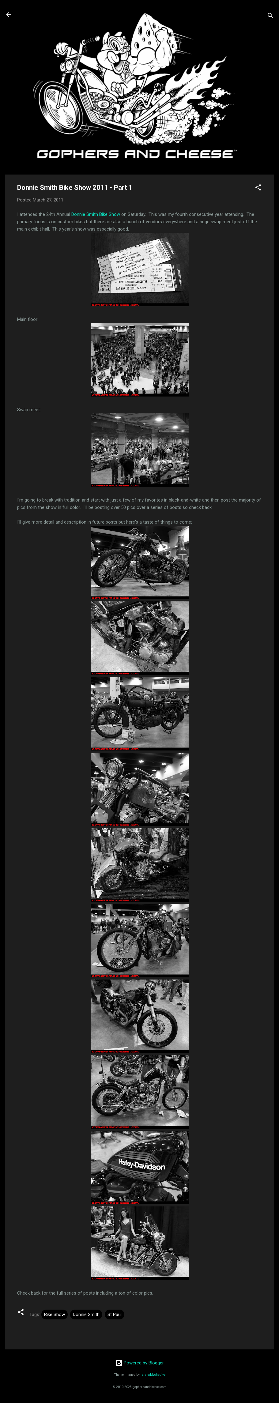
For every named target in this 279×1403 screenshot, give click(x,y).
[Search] (270, 16)
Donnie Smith (86, 1314)
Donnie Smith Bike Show (95, 214)
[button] (258, 188)
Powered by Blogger (139, 1363)
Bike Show (54, 1314)
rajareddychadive (153, 1375)
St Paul (114, 1314)
